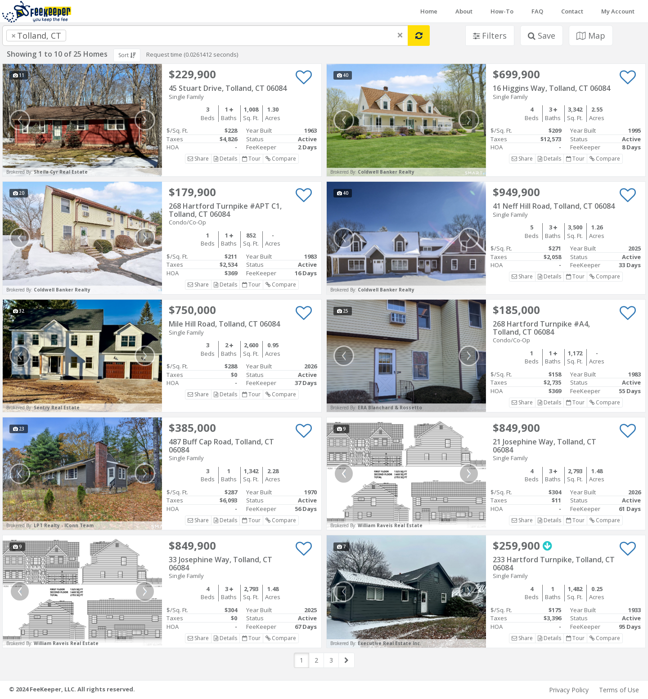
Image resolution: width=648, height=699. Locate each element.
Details (225, 158)
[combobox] (205, 35)
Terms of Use (619, 690)
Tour (251, 158)
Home (428, 11)
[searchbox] (86, 35)
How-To (501, 11)
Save (541, 35)
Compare (281, 158)
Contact (572, 11)
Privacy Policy (569, 690)
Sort (126, 55)
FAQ (537, 11)
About (463, 11)
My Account (617, 11)
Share (198, 158)
